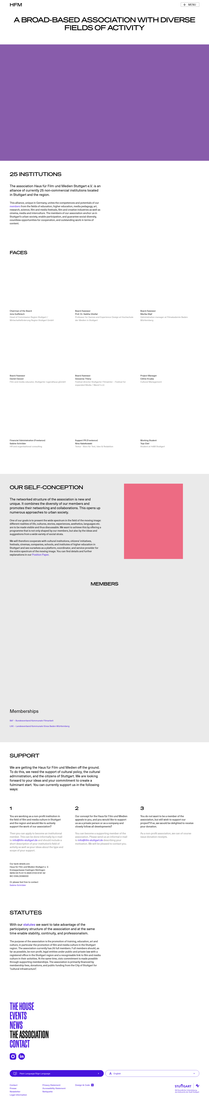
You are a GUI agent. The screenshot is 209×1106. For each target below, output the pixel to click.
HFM (16, 4)
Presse (13, 1088)
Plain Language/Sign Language (61, 1073)
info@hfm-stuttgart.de (25, 840)
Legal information (18, 1094)
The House (22, 1005)
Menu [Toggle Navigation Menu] (192, 4)
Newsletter (15, 1091)
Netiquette (47, 1091)
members (15, 206)
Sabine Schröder (18, 885)
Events (18, 1015)
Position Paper (40, 554)
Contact (20, 1043)
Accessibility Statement (54, 1088)
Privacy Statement (51, 1084)
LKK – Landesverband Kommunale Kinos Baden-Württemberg (39, 726)
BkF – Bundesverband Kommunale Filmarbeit (31, 720)
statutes (29, 924)
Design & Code (84, 1084)
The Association (29, 1034)
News (16, 1024)
